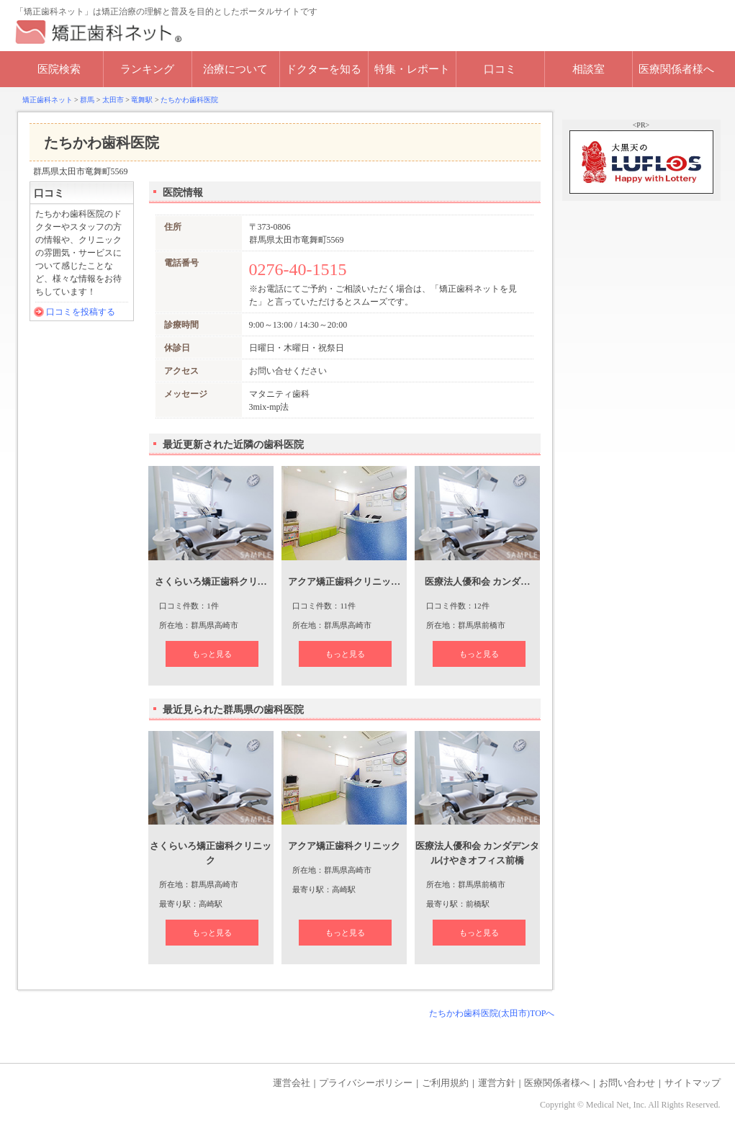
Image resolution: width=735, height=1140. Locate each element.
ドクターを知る (323, 69)
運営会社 (291, 1082)
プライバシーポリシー (365, 1082)
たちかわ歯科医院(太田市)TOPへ (491, 1013)
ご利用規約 (445, 1082)
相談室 (588, 69)
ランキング (147, 69)
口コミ (500, 69)
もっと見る (212, 654)
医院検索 (59, 69)
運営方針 (496, 1082)
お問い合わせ (627, 1082)
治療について (235, 69)
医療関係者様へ (676, 69)
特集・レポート (412, 69)
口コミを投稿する (80, 312)
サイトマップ (692, 1082)
